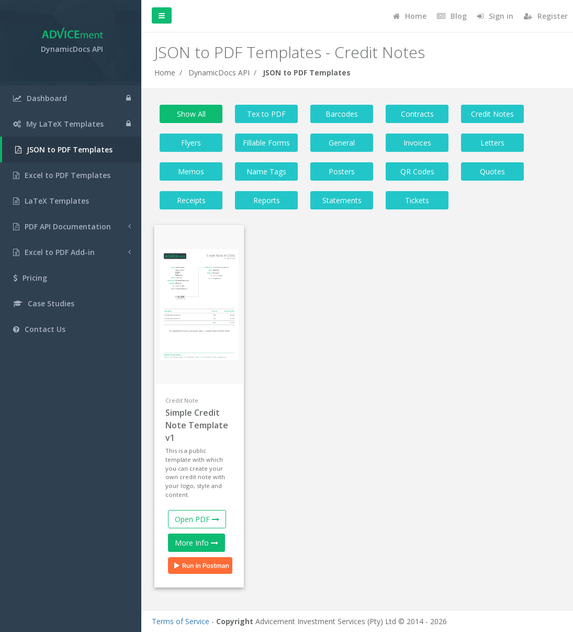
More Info (196, 543)
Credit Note (181, 400)
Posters (342, 171)
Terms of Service (180, 621)
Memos (191, 171)
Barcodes (341, 114)
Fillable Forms (266, 143)
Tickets (417, 200)
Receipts (191, 200)
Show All (191, 114)
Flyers (191, 143)
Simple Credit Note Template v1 (196, 425)
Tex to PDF (266, 114)
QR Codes (417, 171)
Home (164, 72)
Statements (342, 200)
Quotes (492, 171)
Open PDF (197, 519)
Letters (492, 143)
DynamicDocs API (219, 72)
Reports (266, 200)
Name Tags (266, 171)
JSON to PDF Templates (307, 72)
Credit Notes (492, 114)
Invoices (417, 143)
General (342, 143)
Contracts (417, 114)
